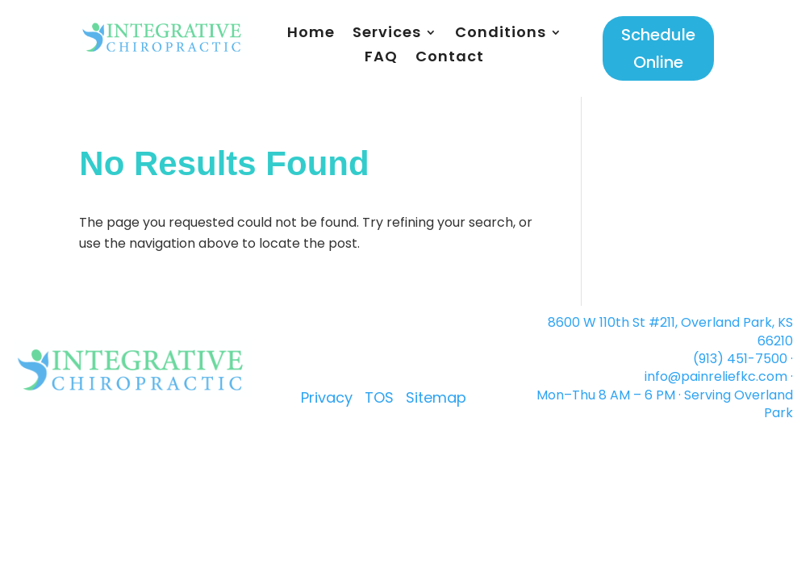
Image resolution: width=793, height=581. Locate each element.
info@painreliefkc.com (716, 376)
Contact (449, 58)
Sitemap (436, 397)
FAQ (381, 58)
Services (387, 34)
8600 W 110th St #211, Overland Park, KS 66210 (670, 331)
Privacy (327, 397)
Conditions (500, 34)
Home (311, 34)
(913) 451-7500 (740, 358)
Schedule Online (658, 48)
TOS (379, 397)
